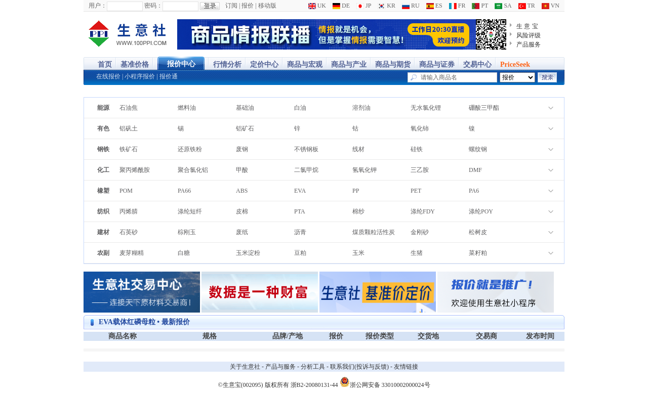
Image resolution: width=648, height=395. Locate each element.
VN (550, 5)
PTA (299, 211)
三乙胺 (420, 169)
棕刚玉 (187, 232)
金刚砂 (420, 232)
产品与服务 (280, 366)
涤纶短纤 (190, 211)
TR (526, 5)
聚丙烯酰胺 (134, 169)
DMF (475, 169)
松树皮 (478, 232)
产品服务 (528, 44)
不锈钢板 (306, 149)
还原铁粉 (190, 149)
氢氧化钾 (364, 169)
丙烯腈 (128, 211)
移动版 (267, 5)
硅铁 (417, 149)
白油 (300, 107)
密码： (153, 5)
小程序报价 (140, 76)
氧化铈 (420, 128)
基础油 (245, 107)
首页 (105, 64)
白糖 (184, 252)
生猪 (417, 252)
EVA (300, 190)
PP (355, 190)
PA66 (184, 190)
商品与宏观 (304, 64)
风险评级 (528, 35)
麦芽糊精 (131, 252)
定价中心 (264, 64)
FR (457, 5)
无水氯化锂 (426, 107)
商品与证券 (437, 64)
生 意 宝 (527, 26)
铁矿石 (128, 149)
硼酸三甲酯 (484, 107)
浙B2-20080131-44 (314, 384)
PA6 (474, 190)
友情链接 (406, 366)
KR (386, 5)
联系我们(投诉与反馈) (359, 366)
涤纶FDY (423, 211)
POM (126, 190)
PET (416, 190)
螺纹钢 (478, 149)
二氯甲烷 (306, 169)
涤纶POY (481, 211)
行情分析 (227, 64)
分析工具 (313, 366)
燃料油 (187, 107)
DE (341, 5)
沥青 (300, 232)
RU (411, 5)
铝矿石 (245, 128)
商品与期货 (393, 64)
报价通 (168, 76)
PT (480, 5)
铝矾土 (128, 128)
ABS (242, 190)
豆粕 (300, 252)
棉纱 (358, 211)
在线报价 (108, 76)
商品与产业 (349, 64)
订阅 (231, 5)
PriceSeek (515, 64)
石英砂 (128, 232)
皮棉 (242, 211)
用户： (98, 5)
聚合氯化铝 (193, 169)
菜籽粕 (478, 252)
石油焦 (128, 107)
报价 (247, 5)
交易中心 (477, 64)
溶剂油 (361, 107)
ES (434, 5)
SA (503, 5)
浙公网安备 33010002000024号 (385, 382)
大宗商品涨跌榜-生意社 (128, 34)
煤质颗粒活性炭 (373, 232)
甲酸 (242, 169)
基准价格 (134, 64)
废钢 (242, 149)
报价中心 (181, 64)
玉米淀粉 (248, 252)
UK (317, 5)
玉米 (358, 252)
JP (363, 5)
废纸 (242, 232)
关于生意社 (245, 366)
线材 (358, 149)
